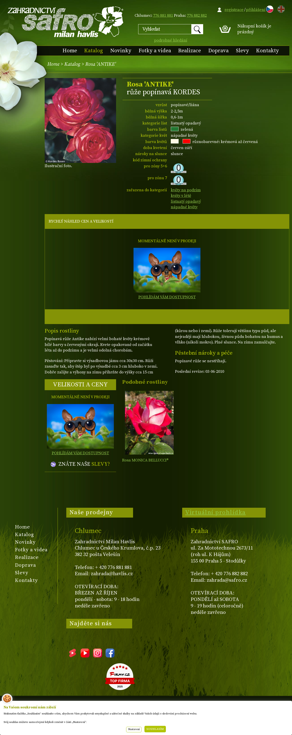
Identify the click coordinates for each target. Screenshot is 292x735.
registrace (234, 9)
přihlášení (255, 9)
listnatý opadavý (186, 201)
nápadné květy (184, 207)
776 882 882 (197, 15)
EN (280, 8)
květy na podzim (186, 190)
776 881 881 (163, 15)
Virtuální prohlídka (215, 512)
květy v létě (181, 195)
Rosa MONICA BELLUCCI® (145, 460)
